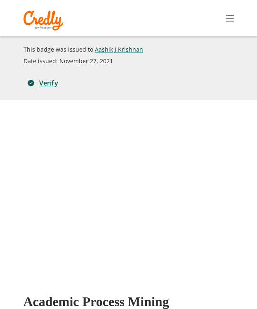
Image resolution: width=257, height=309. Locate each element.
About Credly (88, 288)
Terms (125, 288)
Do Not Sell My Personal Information (190, 300)
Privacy (155, 288)
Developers (191, 288)
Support (229, 288)
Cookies (118, 300)
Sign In (215, 18)
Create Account (157, 18)
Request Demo (38, 288)
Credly (45, 20)
